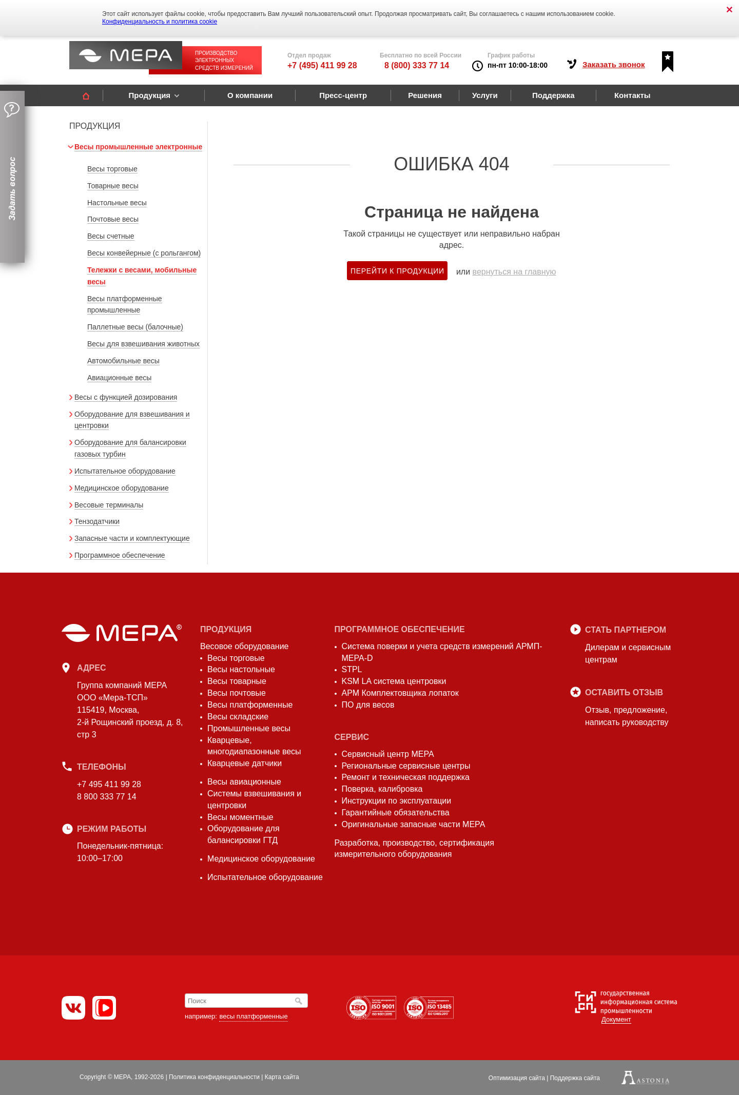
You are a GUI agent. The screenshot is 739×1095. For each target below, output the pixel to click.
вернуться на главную (514, 271)
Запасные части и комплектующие (132, 538)
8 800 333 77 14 (107, 796)
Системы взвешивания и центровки (254, 799)
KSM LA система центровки (394, 681)
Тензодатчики (97, 521)
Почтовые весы (113, 219)
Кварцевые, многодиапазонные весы (254, 746)
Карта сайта (282, 1077)
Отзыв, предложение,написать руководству (626, 716)
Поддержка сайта (575, 1078)
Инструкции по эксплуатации (397, 800)
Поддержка (553, 95)
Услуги (485, 95)
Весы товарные (236, 681)
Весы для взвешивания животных (143, 344)
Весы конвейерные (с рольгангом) (144, 253)
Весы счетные (110, 236)
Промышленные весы (248, 728)
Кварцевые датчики (244, 763)
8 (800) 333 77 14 (416, 65)
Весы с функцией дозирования (125, 397)
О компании (250, 95)
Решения (425, 95)
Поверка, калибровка (382, 789)
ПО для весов (368, 704)
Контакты (632, 95)
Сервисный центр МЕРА (388, 754)
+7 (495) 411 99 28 (322, 65)
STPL (352, 669)
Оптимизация (517, 1078)
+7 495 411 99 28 (109, 784)
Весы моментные (240, 817)
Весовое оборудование (244, 646)
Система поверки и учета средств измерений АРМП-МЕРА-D (442, 652)
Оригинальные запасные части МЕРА (413, 824)
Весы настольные (241, 669)
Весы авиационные (244, 781)
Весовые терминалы (108, 505)
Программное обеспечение (119, 555)
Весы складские (237, 716)
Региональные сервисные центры (406, 765)
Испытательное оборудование (125, 471)
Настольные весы (117, 203)
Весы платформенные (250, 704)
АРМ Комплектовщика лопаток (400, 693)
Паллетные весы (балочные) (135, 327)
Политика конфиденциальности (214, 1077)
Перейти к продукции (397, 271)
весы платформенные (253, 1016)
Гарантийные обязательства (396, 812)
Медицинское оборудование (121, 488)
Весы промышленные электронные (138, 147)
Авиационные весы (119, 378)
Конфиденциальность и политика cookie (159, 21)
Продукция (149, 95)
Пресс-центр (343, 95)
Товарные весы (113, 186)
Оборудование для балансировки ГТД (243, 834)
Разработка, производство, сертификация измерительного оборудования (414, 848)
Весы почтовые (236, 693)
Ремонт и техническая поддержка (406, 777)
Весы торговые (112, 169)
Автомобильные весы (123, 361)
